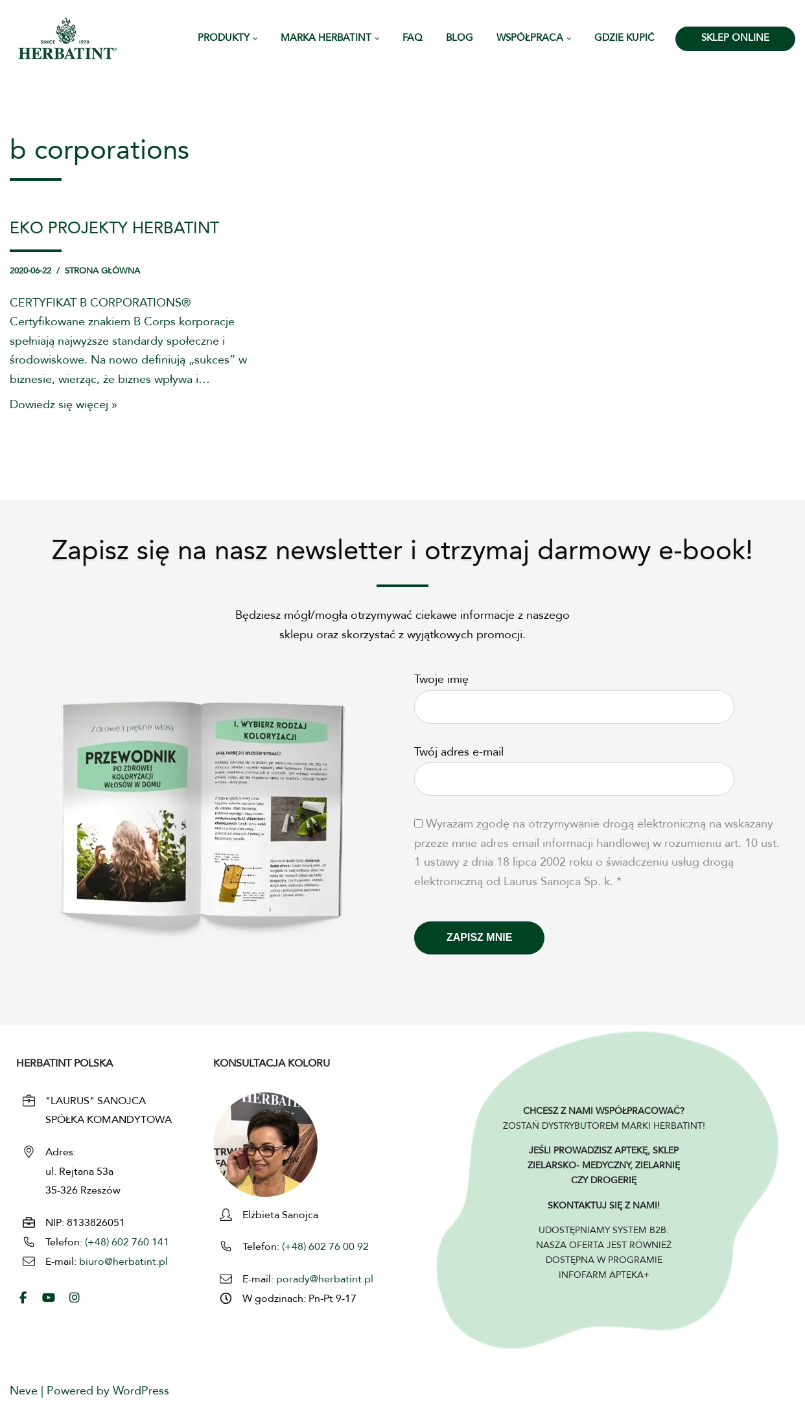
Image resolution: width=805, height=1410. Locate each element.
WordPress (141, 1392)
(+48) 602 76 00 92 (324, 1248)
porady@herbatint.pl (324, 1281)
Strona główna (102, 272)
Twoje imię (574, 694)
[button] (255, 38)
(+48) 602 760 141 (127, 1244)
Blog (459, 38)
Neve (24, 1392)
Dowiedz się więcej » (63, 407)
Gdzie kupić (624, 38)
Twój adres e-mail (574, 766)
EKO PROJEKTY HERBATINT (114, 229)
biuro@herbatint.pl (123, 1263)
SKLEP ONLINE (735, 38)
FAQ (412, 38)
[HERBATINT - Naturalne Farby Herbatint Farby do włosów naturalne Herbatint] (68, 38)
